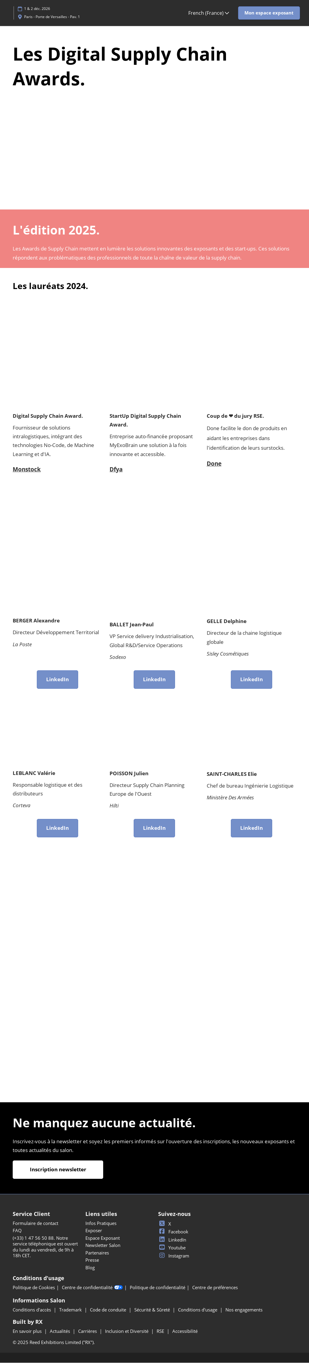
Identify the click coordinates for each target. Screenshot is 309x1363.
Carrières (88, 1331)
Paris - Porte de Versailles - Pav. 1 (52, 16)
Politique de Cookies (34, 1288)
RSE (161, 1331)
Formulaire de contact (35, 1223)
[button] (269, 13)
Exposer (93, 1231)
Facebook (173, 1232)
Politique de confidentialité (157, 1288)
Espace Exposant (102, 1238)
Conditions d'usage (198, 1310)
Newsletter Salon (102, 1245)
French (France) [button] (208, 13)
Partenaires (97, 1253)
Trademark (71, 1310)
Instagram (173, 1256)
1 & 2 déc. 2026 (37, 8)
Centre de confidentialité (92, 1288)
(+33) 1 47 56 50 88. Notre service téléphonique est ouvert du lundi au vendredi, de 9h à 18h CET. (45, 1247)
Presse (92, 1260)
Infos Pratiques (100, 1223)
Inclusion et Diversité (127, 1331)
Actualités (60, 1331)
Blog (90, 1268)
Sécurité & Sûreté (152, 1310)
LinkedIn (172, 1240)
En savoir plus (28, 1331)
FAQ (17, 1231)
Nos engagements (244, 1310)
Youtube (172, 1248)
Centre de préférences (215, 1288)
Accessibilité (185, 1331)
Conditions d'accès (32, 1310)
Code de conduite (108, 1310)
